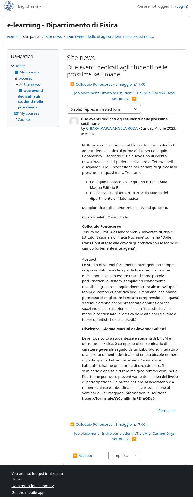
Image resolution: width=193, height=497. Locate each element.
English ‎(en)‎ (28, 6)
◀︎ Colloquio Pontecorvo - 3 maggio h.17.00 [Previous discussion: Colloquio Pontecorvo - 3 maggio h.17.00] (107, 84)
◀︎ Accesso (82, 455)
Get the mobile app (28, 492)
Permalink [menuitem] (167, 410)
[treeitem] (33, 92)
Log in (181, 6)
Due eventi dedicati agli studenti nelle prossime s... (110, 36)
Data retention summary (33, 485)
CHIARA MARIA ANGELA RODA (112, 128)
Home (12, 36)
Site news (54, 36)
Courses (24, 119)
